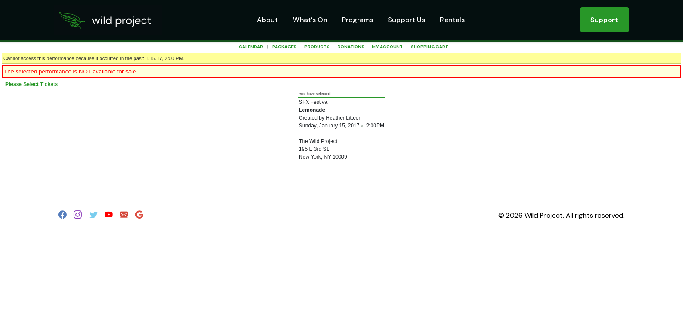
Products (317, 47)
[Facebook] (62, 216)
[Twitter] (93, 216)
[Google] (139, 216)
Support (604, 19)
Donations (351, 47)
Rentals (452, 19)
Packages (284, 47)
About (267, 19)
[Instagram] (78, 216)
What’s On (310, 19)
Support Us (406, 19)
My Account (387, 47)
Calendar (251, 47)
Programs (357, 19)
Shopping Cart (429, 47)
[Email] (124, 216)
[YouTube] (109, 216)
